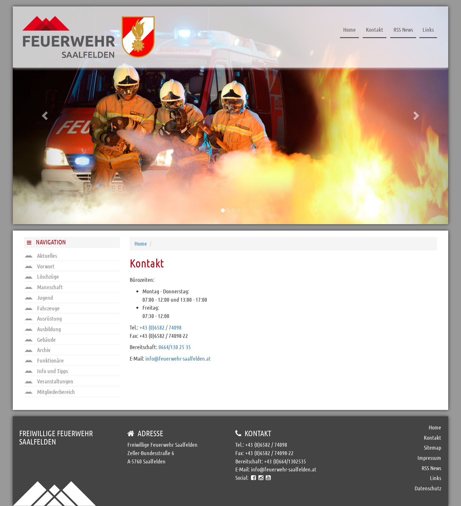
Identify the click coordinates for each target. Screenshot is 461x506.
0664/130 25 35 (174, 346)
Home (349, 29)
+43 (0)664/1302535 (285, 461)
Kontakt (374, 29)
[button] (45, 115)
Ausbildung (43, 328)
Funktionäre (44, 360)
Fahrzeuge (42, 308)
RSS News (403, 29)
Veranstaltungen (49, 381)
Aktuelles (41, 255)
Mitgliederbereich (50, 391)
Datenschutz (428, 488)
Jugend (39, 297)
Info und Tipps (46, 370)
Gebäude (40, 339)
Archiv (37, 349)
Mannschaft (44, 286)
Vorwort (39, 266)
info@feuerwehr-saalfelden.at (178, 358)
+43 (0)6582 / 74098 (161, 327)
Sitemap (432, 447)
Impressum (429, 457)
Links (428, 29)
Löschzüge (42, 276)
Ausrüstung (43, 318)
